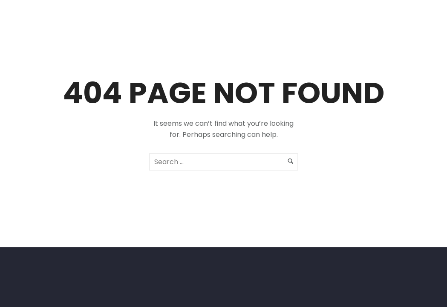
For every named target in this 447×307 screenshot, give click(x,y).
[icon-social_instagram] (430, 22)
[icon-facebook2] (415, 22)
